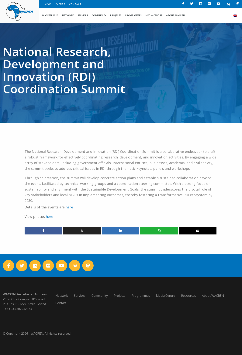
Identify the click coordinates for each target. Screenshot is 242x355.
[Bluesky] (228, 4)
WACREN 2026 (50, 15)
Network (68, 15)
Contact (75, 4)
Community (99, 15)
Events (60, 4)
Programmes (133, 15)
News (48, 4)
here (49, 216)
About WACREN (175, 15)
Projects (116, 15)
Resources (188, 296)
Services (83, 15)
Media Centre (154, 15)
